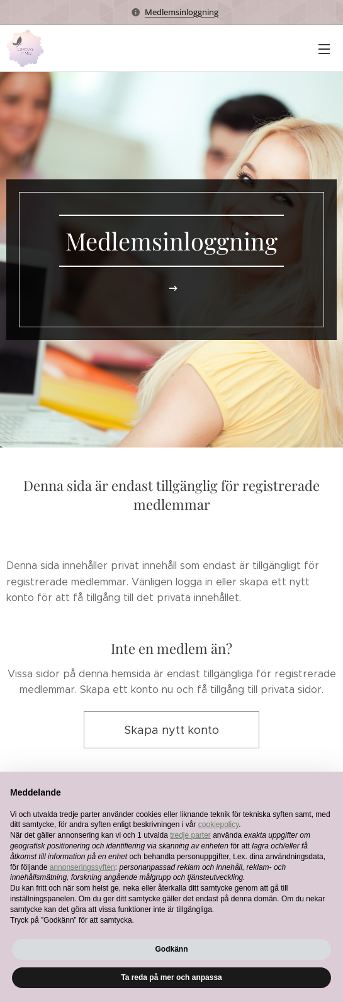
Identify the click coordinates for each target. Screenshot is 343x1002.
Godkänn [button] (171, 949)
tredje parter (190, 835)
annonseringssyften (82, 867)
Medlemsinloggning (181, 12)
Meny (324, 49)
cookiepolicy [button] (218, 824)
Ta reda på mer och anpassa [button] (171, 977)
